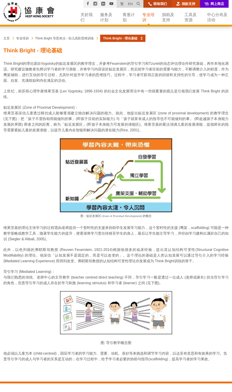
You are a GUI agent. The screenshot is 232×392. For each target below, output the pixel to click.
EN (130, 4)
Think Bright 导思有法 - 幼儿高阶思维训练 (64, 38)
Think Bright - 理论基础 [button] (120, 38)
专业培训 (22, 38)
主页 (6, 38)
